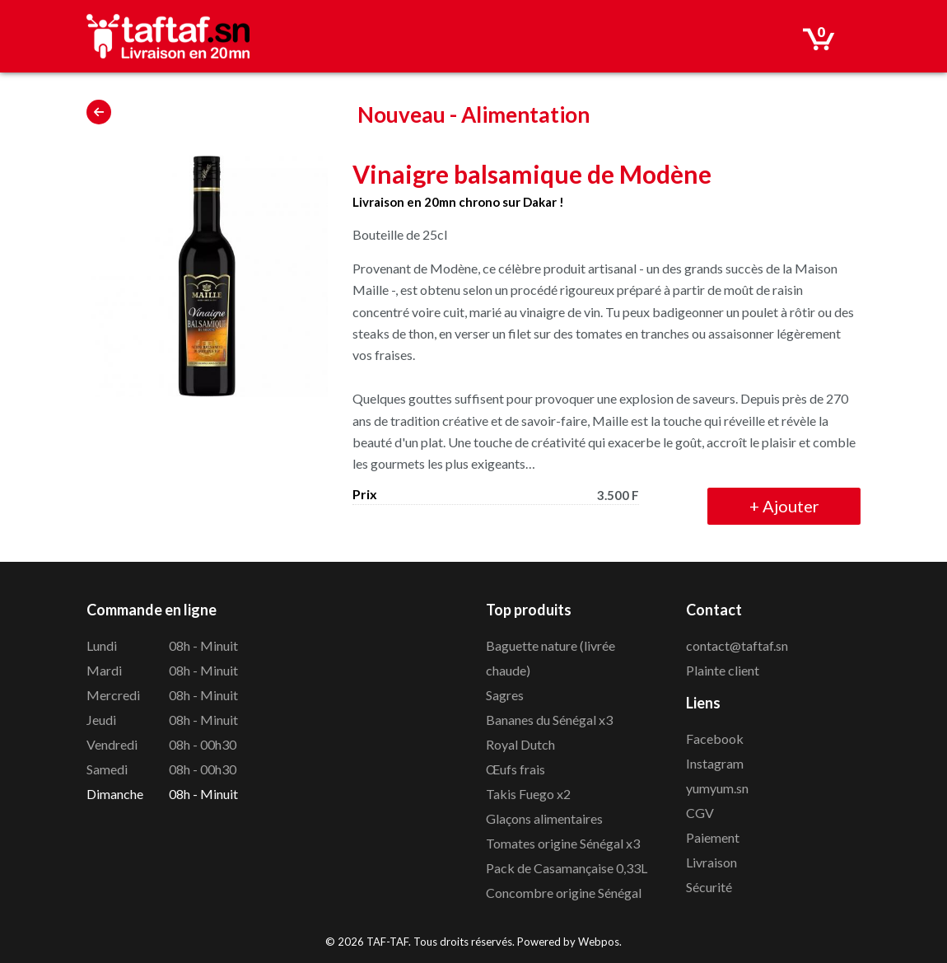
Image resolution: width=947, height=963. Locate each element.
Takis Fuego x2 (528, 794)
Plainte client (722, 670)
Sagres (505, 695)
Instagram (715, 763)
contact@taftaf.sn (737, 645)
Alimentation (525, 114)
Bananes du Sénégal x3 (549, 719)
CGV (700, 812)
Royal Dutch (520, 744)
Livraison (711, 862)
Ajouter (784, 506)
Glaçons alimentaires (544, 818)
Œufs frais (515, 769)
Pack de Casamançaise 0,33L (566, 868)
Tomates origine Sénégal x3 (563, 843)
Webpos (598, 941)
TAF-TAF (387, 941)
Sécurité (709, 887)
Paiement (712, 837)
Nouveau (401, 114)
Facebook (715, 738)
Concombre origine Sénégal (563, 892)
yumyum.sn (717, 788)
